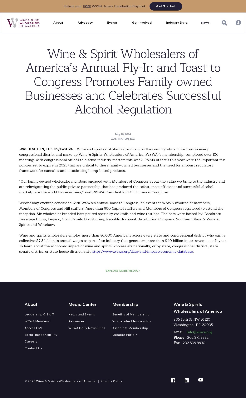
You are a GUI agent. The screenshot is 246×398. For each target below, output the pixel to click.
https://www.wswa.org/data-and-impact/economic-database (142, 251)
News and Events (81, 314)
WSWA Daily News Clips (86, 328)
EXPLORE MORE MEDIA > (123, 270)
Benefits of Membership (131, 314)
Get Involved (142, 22)
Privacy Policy (111, 381)
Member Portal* (124, 335)
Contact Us (33, 348)
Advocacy (85, 22)
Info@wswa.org (199, 332)
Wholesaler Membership (131, 321)
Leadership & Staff (39, 314)
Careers (31, 341)
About (58, 22)
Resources (76, 321)
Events (112, 22)
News (205, 23)
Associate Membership (130, 328)
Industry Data (177, 22)
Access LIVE (34, 328)
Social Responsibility (41, 335)
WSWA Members (37, 321)
